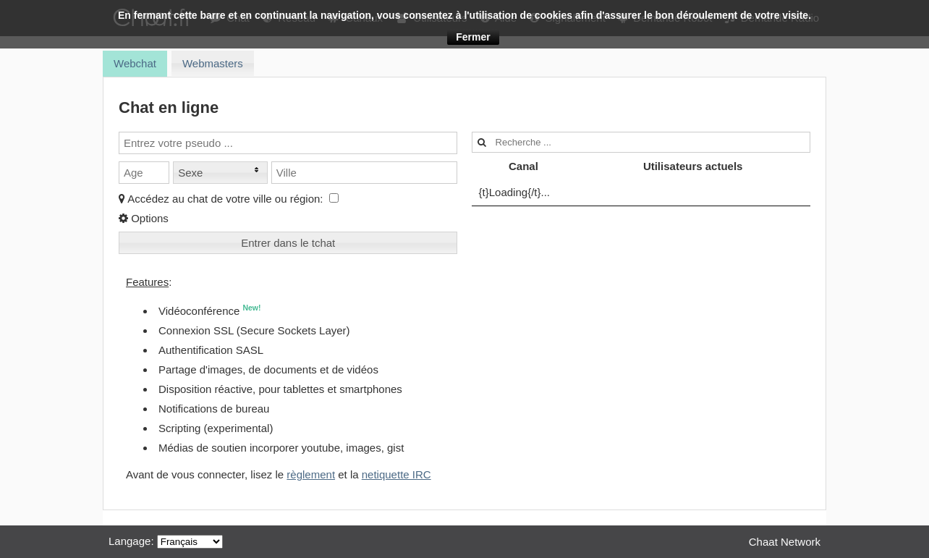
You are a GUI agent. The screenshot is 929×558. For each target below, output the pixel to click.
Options (144, 218)
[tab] (135, 64)
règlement (311, 474)
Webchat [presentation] (135, 63)
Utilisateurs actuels (693, 166)
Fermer (473, 37)
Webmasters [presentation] (212, 63)
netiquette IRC (396, 474)
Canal (523, 166)
